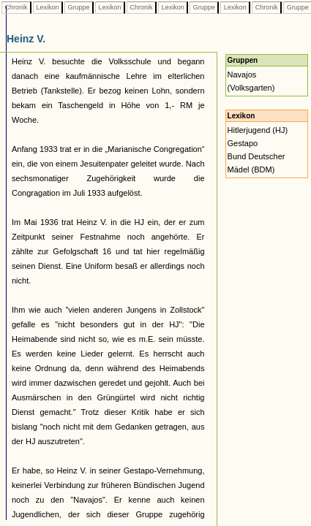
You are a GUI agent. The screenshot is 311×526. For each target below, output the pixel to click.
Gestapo (243, 143)
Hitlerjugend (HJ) (258, 130)
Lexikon (47, 7)
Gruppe (78, 7)
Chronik (16, 7)
